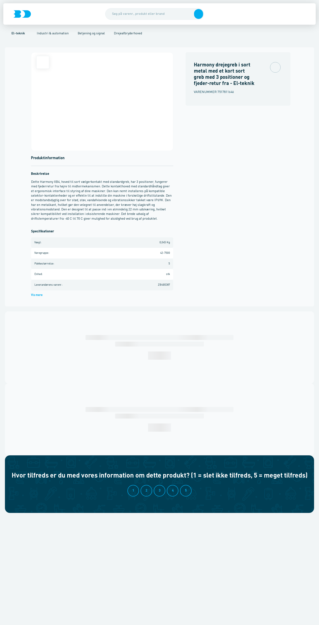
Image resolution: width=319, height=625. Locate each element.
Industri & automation (53, 33)
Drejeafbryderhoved (128, 33)
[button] (198, 14)
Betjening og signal (91, 33)
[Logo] (22, 14)
